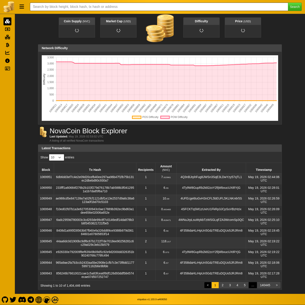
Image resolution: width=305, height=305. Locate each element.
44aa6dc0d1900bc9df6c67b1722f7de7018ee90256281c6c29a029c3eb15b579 (95, 242)
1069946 (46, 230)
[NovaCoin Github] (5, 299)
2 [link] (223, 285)
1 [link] (215, 285)
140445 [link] (265, 285)
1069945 (46, 241)
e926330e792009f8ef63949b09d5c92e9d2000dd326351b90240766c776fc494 (95, 253)
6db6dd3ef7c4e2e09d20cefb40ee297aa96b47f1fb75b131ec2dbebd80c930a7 (95, 178)
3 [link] (230, 285)
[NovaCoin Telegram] (31, 299)
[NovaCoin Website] (39, 299)
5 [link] (245, 285)
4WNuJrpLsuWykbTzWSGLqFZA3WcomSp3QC (211, 220)
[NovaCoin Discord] (21, 299)
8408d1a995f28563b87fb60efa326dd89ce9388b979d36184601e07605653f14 (94, 232)
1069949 (46, 198)
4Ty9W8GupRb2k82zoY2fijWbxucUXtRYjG (211, 187)
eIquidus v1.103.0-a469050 (152, 299)
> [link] (277, 285)
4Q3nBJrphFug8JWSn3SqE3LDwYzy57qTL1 (211, 177)
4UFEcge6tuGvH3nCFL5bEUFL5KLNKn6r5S (211, 198)
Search (295, 7)
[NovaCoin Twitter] (13, 299)
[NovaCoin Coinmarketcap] (55, 299)
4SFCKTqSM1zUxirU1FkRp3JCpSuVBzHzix (211, 209)
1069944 (46, 262)
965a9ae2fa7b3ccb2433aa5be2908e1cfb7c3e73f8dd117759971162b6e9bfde (95, 264)
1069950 (46, 187)
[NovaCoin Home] (8, 6)
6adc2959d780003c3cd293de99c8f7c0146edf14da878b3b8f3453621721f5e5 (95, 221)
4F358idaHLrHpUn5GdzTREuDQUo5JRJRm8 (211, 230)
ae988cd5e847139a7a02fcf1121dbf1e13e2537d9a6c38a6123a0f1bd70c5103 (95, 200)
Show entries (57, 157)
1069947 (46, 220)
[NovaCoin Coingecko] (47, 299)
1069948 (46, 209)
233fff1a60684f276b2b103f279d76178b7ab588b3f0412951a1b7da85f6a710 (95, 189)
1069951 (46, 177)
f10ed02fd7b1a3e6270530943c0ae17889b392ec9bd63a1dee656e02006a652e (95, 210)
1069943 (46, 273)
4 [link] (237, 285)
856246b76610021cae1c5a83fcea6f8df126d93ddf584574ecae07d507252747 (95, 275)
